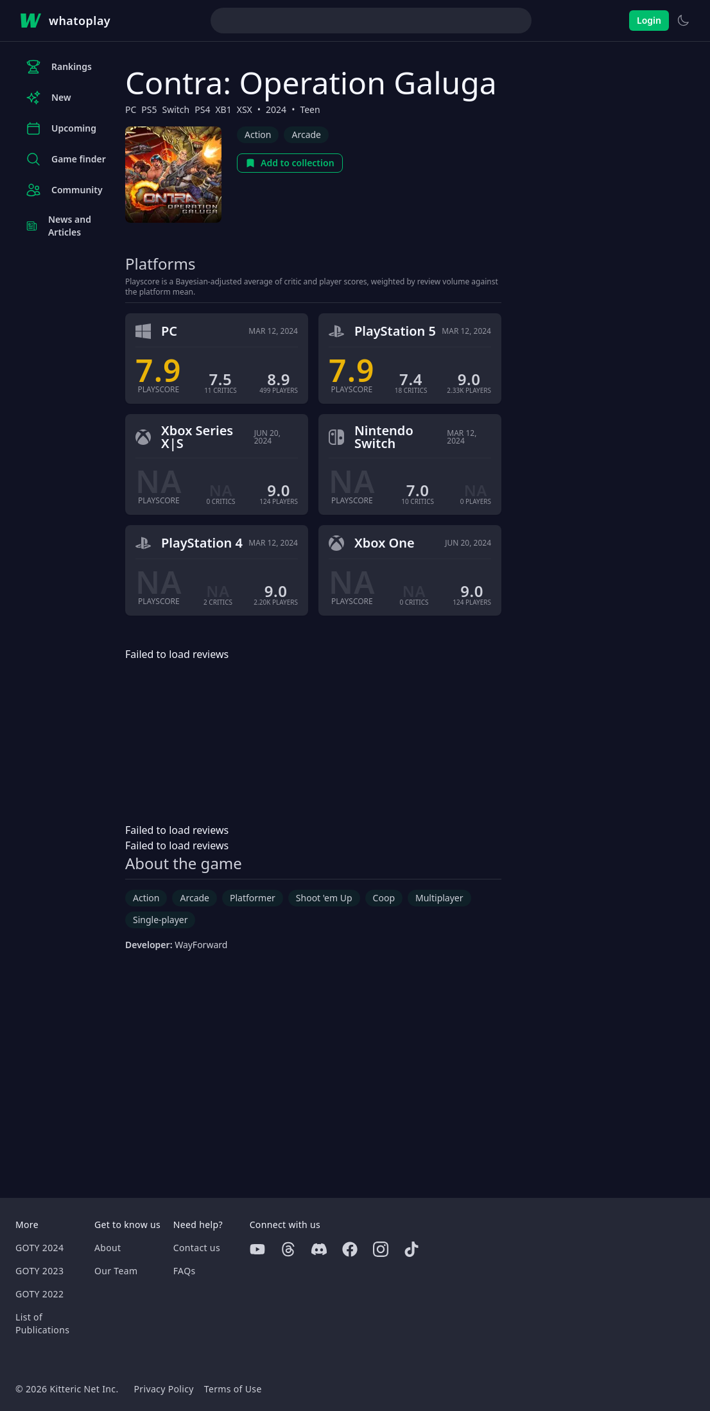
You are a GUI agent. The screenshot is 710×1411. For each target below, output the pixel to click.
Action (258, 134)
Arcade (306, 134)
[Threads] (288, 1249)
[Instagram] (380, 1249)
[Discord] (319, 1249)
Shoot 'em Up (324, 898)
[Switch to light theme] (683, 20)
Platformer (252, 898)
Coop (384, 898)
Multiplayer (439, 898)
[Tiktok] (411, 1249)
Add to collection (289, 163)
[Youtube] (257, 1249)
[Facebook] (350, 1249)
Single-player (160, 919)
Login (649, 20)
